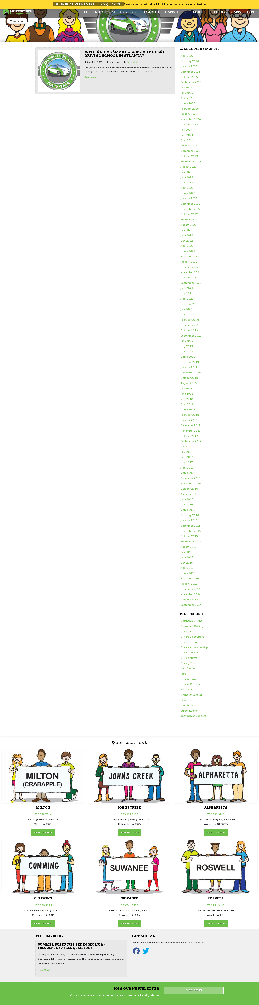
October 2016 (189, 491)
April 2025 (187, 100)
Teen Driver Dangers (193, 718)
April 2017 (187, 470)
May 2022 (186, 243)
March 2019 (187, 359)
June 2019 (186, 343)
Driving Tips (187, 665)
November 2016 (190, 486)
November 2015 (190, 533)
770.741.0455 (129, 908)
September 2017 (190, 444)
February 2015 (189, 581)
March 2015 (187, 576)
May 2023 (186, 185)
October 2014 (189, 602)
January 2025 (188, 116)
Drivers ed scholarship (194, 650)
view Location (43, 835)
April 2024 (187, 143)
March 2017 (187, 475)
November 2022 (190, 211)
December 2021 (190, 269)
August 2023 (188, 169)
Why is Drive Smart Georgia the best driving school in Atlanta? (125, 57)
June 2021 (186, 290)
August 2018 (188, 386)
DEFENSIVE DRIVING (227, 14)
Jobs (183, 676)
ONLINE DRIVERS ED (145, 14)
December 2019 (190, 327)
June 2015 (186, 560)
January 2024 (188, 148)
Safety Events (189, 713)
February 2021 (189, 306)
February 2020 (189, 322)
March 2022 (187, 254)
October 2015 (189, 539)
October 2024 (189, 127)
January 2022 (188, 264)
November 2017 (190, 433)
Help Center (187, 671)
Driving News (188, 660)
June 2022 (186, 238)
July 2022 (186, 232)
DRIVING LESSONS (176, 14)
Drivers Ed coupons (192, 639)
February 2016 (189, 517)
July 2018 (186, 391)
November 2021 (190, 275)
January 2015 (188, 586)
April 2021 (187, 301)
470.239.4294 (43, 908)
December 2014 (190, 591)
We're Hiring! (17, 23)
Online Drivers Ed (191, 697)
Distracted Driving (191, 629)
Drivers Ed (132, 65)
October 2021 (189, 280)
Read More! (44, 972)
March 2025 (187, 106)
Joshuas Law (188, 681)
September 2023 (190, 164)
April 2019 (187, 354)
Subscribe (194, 993)
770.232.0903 (129, 817)
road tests (186, 708)
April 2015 (187, 570)
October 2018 (189, 380)
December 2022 (190, 206)
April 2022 (187, 248)
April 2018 (187, 407)
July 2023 (186, 174)
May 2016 (186, 507)
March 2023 (187, 195)
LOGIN (250, 14)
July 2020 (186, 312)
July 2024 (186, 132)
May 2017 (186, 465)
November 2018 (190, 375)
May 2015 (186, 565)
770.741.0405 (216, 908)
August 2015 (188, 549)
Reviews (185, 702)
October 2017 (189, 438)
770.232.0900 (216, 817)
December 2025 (190, 74)
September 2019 (190, 338)
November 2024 (190, 122)
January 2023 (188, 201)
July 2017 (186, 454)
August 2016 (188, 496)
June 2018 (186, 396)
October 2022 (189, 217)
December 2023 (190, 153)
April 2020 (187, 317)
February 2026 (189, 63)
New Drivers (188, 692)
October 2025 (189, 79)
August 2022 (188, 227)
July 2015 (186, 554)
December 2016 (190, 481)
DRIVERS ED (117, 15)
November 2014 (190, 597)
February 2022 (189, 259)
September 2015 (190, 544)
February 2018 (189, 417)
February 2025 (189, 111)
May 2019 (186, 349)
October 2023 (189, 159)
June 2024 (186, 137)
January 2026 (188, 69)
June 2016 (186, 502)
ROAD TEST (201, 14)
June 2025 (186, 95)
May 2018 (186, 401)
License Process (190, 687)
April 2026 (187, 58)
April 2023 (187, 190)
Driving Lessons (190, 655)
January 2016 (188, 523)
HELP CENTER (93, 14)
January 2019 (188, 370)
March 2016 (187, 512)
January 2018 (188, 422)
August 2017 (188, 449)
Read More (90, 80)
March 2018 (187, 412)
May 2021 (186, 296)
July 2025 (186, 90)
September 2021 (190, 285)
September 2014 (190, 607)
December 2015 (190, 528)
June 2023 (186, 180)
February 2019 (189, 364)
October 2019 (189, 333)
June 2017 (186, 459)
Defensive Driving (191, 623)
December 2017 (190, 428)
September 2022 (190, 222)
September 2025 (190, 85)
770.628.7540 (43, 817)
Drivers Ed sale (189, 644)
